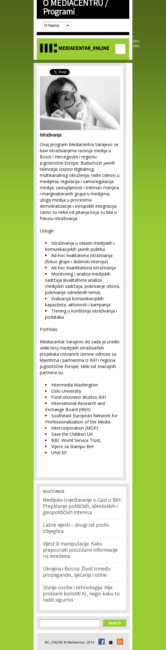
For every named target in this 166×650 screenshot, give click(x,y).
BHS (136, 41)
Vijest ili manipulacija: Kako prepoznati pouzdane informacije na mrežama (80, 550)
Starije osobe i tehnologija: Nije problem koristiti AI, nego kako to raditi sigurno (81, 594)
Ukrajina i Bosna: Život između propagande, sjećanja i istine (77, 572)
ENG (136, 46)
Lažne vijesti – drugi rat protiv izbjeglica (76, 528)
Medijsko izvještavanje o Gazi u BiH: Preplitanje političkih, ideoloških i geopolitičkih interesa (82, 507)
